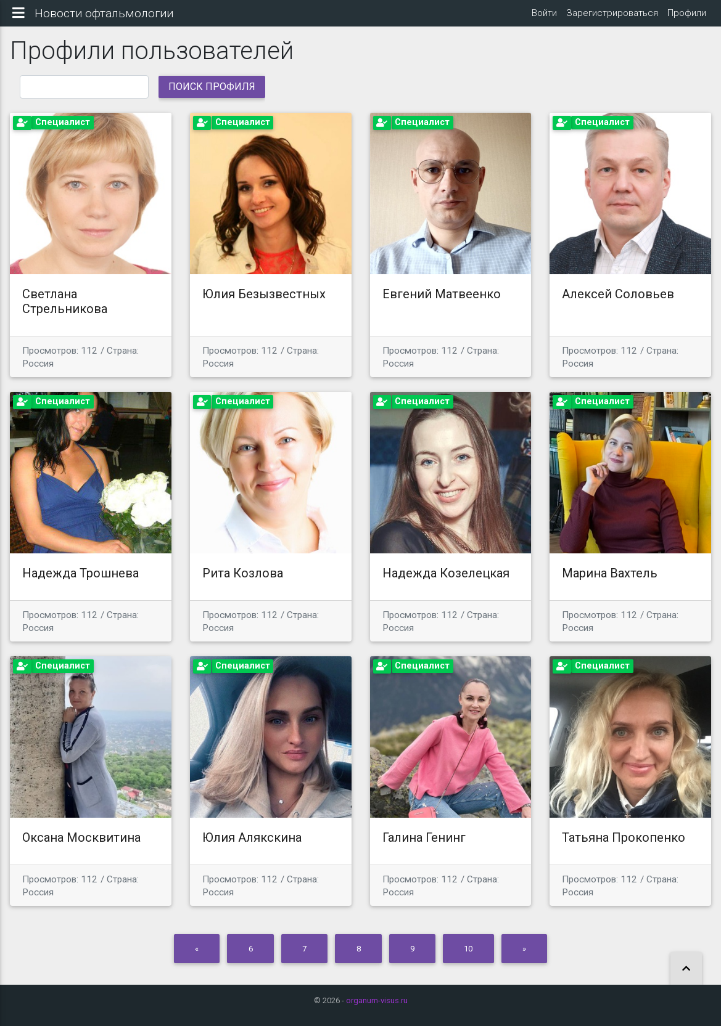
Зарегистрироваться (611, 17)
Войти (543, 17)
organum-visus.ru (377, 1000)
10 (468, 958)
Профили (686, 17)
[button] (686, 969)
